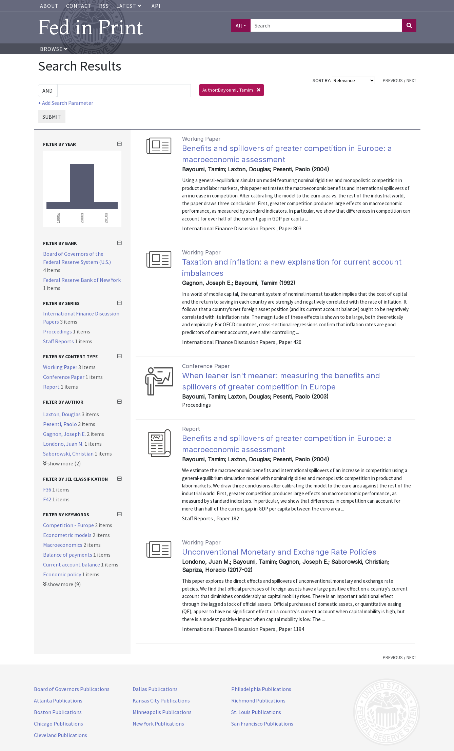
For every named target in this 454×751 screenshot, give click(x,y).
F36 (47, 489)
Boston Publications (58, 712)
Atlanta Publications (58, 700)
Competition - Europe (69, 525)
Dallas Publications (155, 689)
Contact (79, 5)
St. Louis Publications (256, 712)
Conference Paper (64, 376)
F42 (47, 499)
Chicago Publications (58, 723)
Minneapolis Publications (162, 712)
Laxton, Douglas (62, 414)
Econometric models (68, 535)
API (156, 5)
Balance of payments (68, 554)
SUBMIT (51, 116)
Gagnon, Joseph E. (65, 433)
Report (52, 386)
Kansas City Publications (161, 700)
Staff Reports (59, 341)
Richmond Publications (258, 700)
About (49, 5)
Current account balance (72, 564)
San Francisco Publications (262, 723)
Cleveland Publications (60, 735)
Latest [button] (129, 5)
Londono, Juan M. (63, 443)
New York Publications (158, 723)
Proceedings (58, 331)
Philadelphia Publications (261, 689)
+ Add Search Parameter (65, 102)
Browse (54, 48)
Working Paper (60, 367)
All (239, 25)
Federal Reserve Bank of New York (82, 279)
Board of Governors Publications (72, 689)
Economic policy (62, 574)
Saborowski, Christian (69, 453)
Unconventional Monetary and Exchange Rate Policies (279, 551)
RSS (104, 5)
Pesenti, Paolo (60, 424)
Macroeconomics (63, 544)
